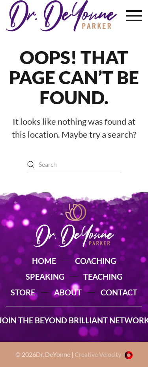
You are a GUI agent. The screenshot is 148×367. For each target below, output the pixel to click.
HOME (44, 261)
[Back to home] (61, 15)
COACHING (95, 261)
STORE (23, 292)
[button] (134, 16)
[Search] (74, 164)
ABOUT (68, 292)
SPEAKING (45, 276)
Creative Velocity (104, 354)
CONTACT (119, 292)
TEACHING (102, 276)
